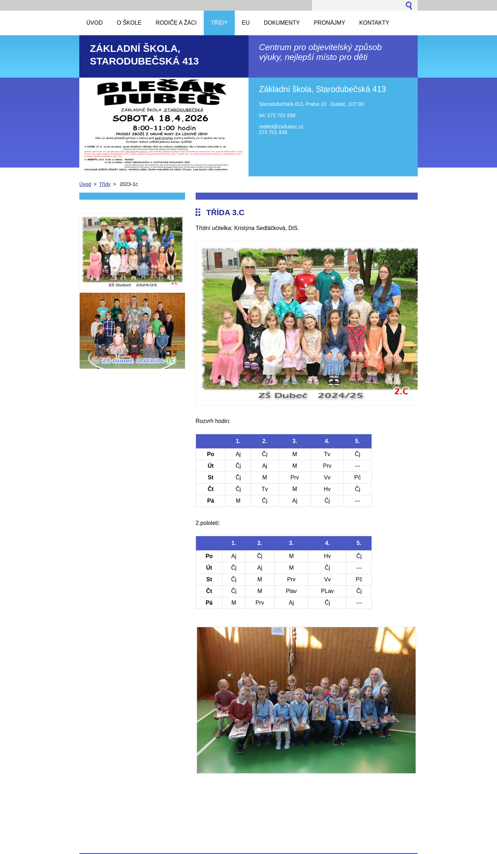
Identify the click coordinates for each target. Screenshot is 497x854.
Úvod (85, 184)
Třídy (105, 184)
